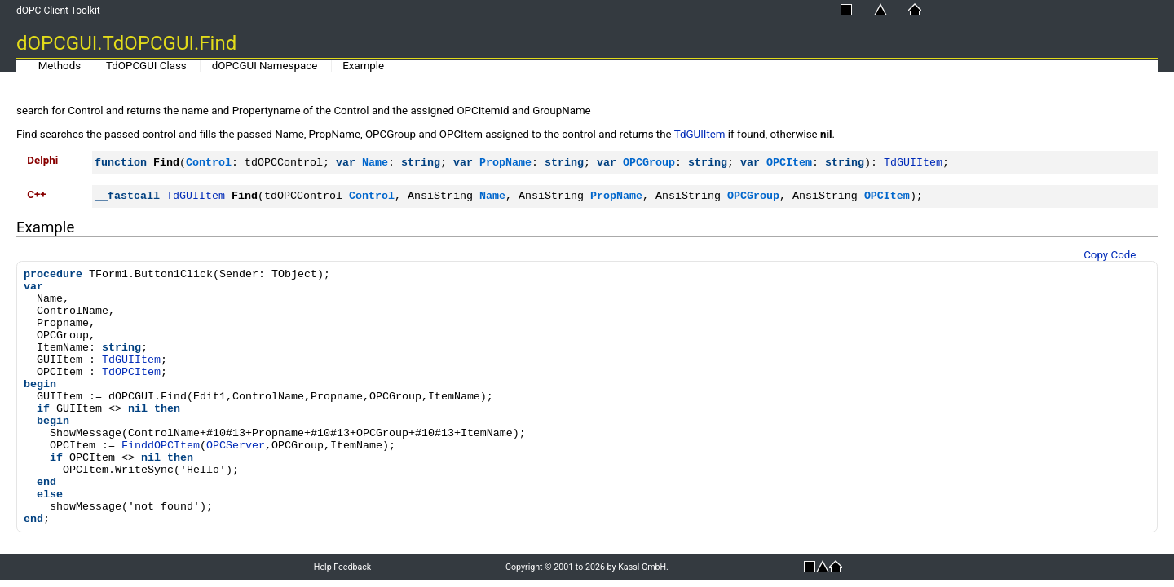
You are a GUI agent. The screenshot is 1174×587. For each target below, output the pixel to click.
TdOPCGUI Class (146, 66)
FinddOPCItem (160, 445)
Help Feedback (342, 567)
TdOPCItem (131, 372)
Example (363, 66)
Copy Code (1110, 255)
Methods (59, 66)
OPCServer (235, 445)
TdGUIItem (700, 134)
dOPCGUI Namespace (265, 66)
